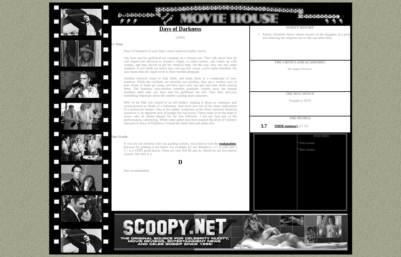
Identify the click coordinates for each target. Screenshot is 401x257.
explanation (227, 143)
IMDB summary (286, 126)
